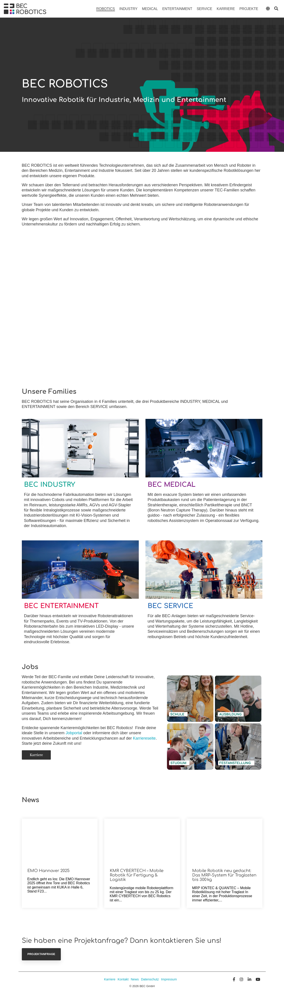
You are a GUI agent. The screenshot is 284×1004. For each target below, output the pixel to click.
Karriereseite (144, 738)
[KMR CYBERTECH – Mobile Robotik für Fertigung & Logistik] (142, 841)
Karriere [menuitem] (109, 979)
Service (204, 9)
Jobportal (74, 733)
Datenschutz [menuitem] (150, 979)
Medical (150, 9)
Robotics (105, 9)
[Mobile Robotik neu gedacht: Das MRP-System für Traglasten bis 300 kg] (224, 841)
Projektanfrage (41, 954)
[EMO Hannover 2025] (60, 841)
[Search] (276, 8)
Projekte (248, 9)
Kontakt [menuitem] (123, 979)
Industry (128, 9)
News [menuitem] (135, 979)
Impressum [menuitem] (169, 979)
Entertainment (177, 9)
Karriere (226, 9)
